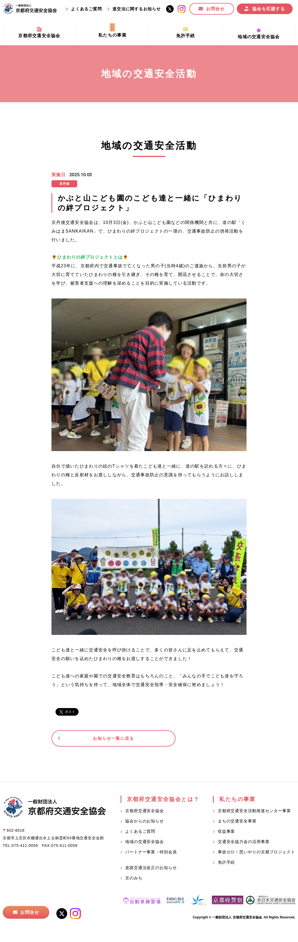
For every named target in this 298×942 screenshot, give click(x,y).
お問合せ (215, 9)
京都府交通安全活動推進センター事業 (254, 812)
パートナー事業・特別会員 (151, 853)
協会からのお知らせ (144, 822)
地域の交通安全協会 (144, 843)
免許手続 (226, 863)
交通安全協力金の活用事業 (244, 843)
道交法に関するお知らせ (136, 9)
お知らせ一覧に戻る (93, 739)
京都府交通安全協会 (144, 812)
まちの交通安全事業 (237, 822)
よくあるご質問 (86, 9)
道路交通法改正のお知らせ (151, 869)
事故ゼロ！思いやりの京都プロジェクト (256, 853)
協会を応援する (268, 9)
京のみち (133, 879)
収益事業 (226, 833)
